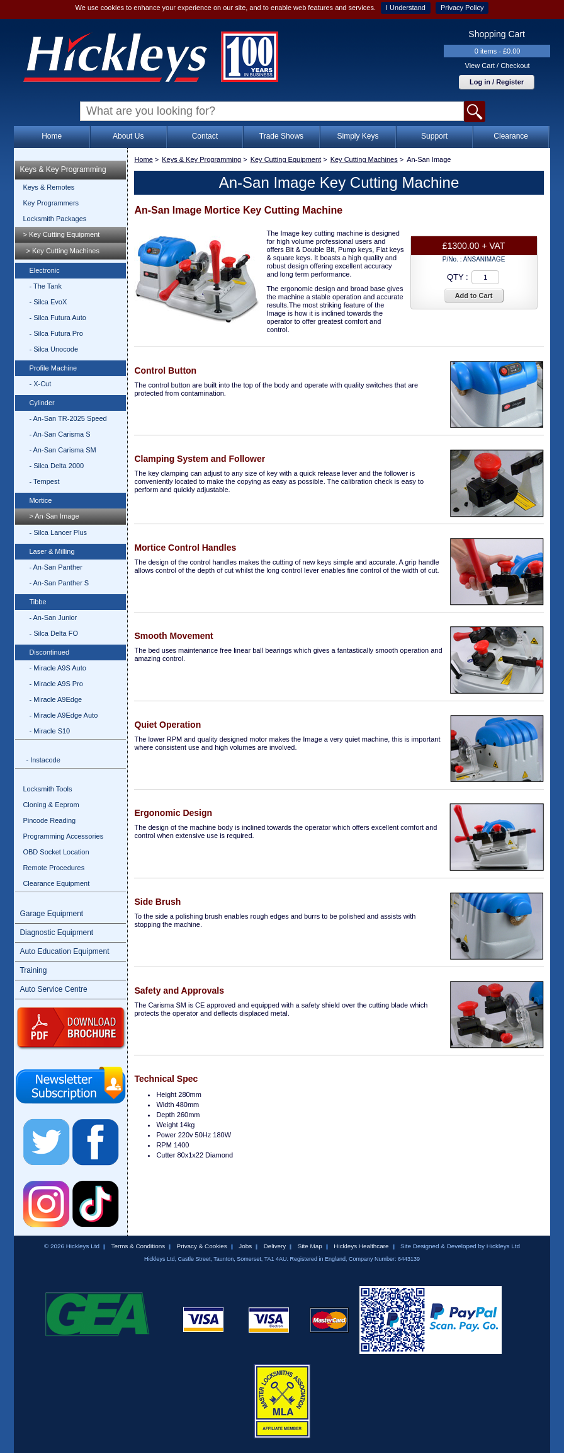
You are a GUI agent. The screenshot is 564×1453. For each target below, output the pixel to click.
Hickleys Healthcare (361, 1246)
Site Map (310, 1246)
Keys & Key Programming (63, 169)
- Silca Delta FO (53, 633)
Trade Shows (281, 136)
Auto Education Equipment (64, 951)
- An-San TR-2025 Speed (67, 418)
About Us (128, 136)
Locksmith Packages (54, 218)
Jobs (245, 1246)
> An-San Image (54, 516)
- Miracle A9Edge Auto (63, 715)
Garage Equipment (51, 913)
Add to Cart (474, 295)
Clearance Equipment (56, 883)
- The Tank (45, 286)
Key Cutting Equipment (286, 159)
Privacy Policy (462, 7)
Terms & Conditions (138, 1246)
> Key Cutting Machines (62, 251)
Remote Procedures (53, 867)
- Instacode (43, 760)
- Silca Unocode (53, 349)
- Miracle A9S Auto (57, 668)
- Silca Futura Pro (56, 333)
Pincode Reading (49, 820)
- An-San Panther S (59, 583)
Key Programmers (51, 203)
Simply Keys (357, 136)
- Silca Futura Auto (57, 317)
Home (52, 136)
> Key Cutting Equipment (61, 234)
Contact (205, 136)
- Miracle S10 (49, 731)
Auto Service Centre (53, 989)
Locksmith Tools (47, 789)
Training (33, 970)
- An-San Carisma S (59, 434)
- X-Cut (40, 384)
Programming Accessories (63, 836)
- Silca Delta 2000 (56, 465)
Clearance (511, 136)
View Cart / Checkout (497, 65)
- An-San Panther (55, 567)
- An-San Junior (53, 617)
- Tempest (44, 481)
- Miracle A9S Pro (56, 683)
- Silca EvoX (48, 302)
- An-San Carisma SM (62, 450)
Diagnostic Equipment (56, 932)
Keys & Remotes (48, 187)
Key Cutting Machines (364, 159)
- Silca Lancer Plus (58, 532)
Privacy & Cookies (202, 1246)
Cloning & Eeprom (51, 804)
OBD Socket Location (56, 852)
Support (434, 136)
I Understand (406, 7)
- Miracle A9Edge (55, 699)
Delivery (275, 1246)
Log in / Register (497, 82)
